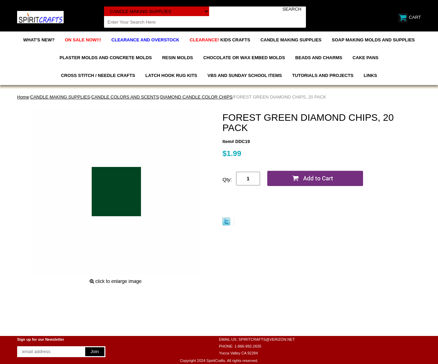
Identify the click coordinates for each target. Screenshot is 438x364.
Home (23, 97)
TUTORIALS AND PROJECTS (322, 75)
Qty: (227, 179)
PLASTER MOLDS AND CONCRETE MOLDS (106, 57)
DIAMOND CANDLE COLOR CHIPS (196, 97)
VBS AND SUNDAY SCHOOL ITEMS (244, 75)
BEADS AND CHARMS (318, 57)
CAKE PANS (365, 57)
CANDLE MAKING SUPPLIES (290, 39)
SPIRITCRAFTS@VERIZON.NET (267, 339)
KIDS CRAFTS (220, 39)
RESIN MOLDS (177, 57)
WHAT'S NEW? (39, 39)
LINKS (370, 75)
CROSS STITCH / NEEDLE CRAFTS (98, 75)
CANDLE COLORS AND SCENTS (125, 97)
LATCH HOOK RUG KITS (171, 75)
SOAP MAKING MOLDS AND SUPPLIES (373, 39)
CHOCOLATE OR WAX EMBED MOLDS (244, 57)
